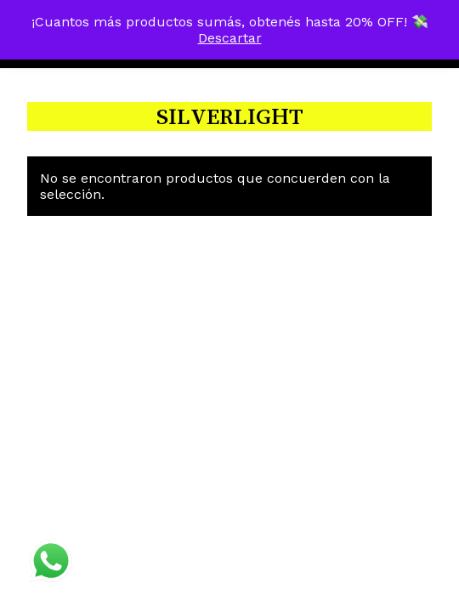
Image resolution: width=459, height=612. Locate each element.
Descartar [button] (230, 38)
